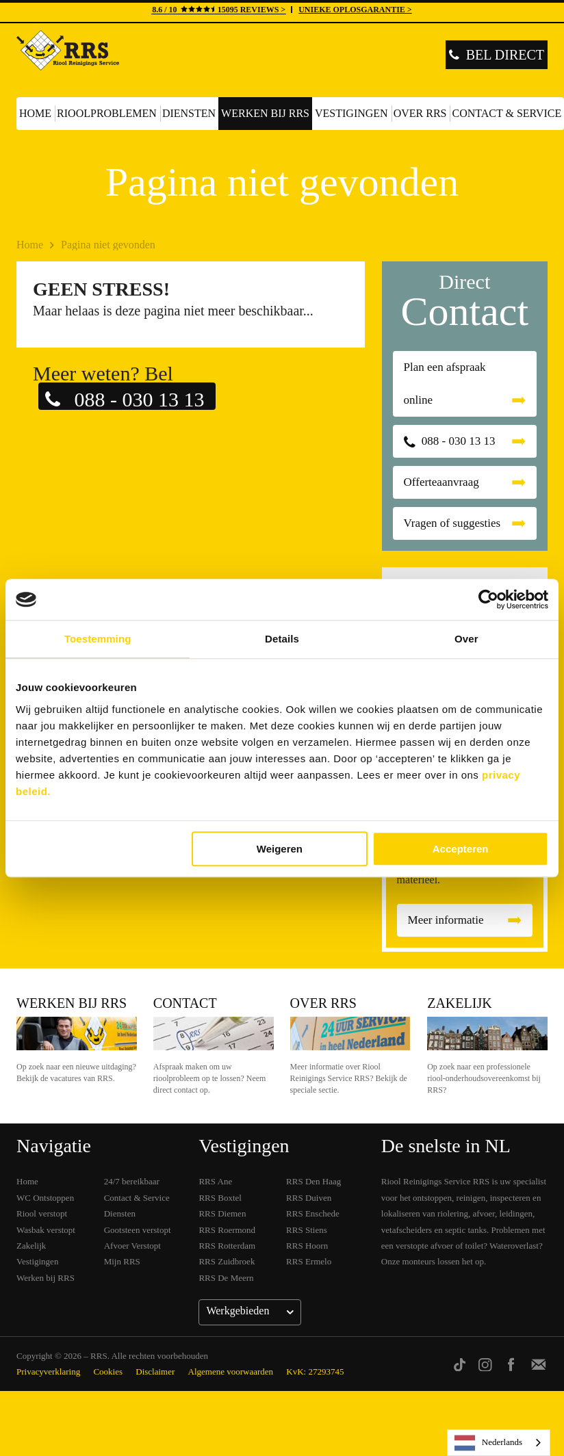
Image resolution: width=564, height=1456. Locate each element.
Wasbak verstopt (45, 1230)
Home (35, 113)
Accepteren (461, 849)
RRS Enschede (312, 1213)
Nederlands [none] (488, 1443)
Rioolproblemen (107, 113)
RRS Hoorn (307, 1245)
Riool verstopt (41, 1213)
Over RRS (420, 113)
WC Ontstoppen (45, 1198)
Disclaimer (155, 1371)
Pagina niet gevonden (108, 244)
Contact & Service (137, 1198)
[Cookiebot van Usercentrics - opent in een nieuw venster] (488, 599)
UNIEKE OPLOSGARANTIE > (355, 9)
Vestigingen (351, 113)
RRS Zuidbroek (226, 1261)
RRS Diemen (222, 1213)
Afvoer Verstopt (132, 1245)
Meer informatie (446, 919)
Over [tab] (466, 639)
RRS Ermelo (308, 1261)
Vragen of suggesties (452, 523)
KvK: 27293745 (315, 1371)
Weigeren (280, 849)
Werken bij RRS (265, 113)
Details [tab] (282, 639)
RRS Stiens (306, 1230)
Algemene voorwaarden (231, 1371)
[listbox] (498, 1442)
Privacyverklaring (48, 1371)
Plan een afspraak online (445, 383)
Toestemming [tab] (97, 639)
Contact (185, 1003)
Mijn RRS (122, 1261)
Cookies (108, 1371)
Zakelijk (459, 1003)
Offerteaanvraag (441, 482)
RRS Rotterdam (226, 1245)
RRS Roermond (226, 1230)
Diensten (189, 113)
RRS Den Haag (313, 1181)
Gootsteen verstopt (137, 1230)
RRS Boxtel (220, 1198)
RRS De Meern (225, 1278)
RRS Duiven (308, 1198)
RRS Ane (215, 1181)
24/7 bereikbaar (131, 1181)
